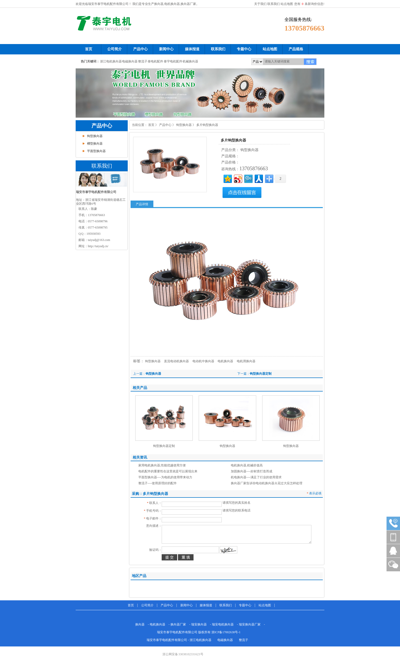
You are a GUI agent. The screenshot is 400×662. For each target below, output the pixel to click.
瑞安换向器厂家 (250, 624)
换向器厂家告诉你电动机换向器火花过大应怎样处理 (266, 483)
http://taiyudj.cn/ (98, 246)
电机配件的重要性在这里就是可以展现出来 (167, 471)
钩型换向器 (95, 136)
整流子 (142, 61)
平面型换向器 (96, 151)
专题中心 (245, 605)
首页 (151, 125)
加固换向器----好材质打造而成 (251, 471)
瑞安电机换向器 (223, 624)
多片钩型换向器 (207, 125)
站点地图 (287, 4)
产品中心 (101, 126)
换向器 (140, 624)
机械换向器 (190, 61)
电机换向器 (225, 361)
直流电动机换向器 (176, 361)
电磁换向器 (130, 61)
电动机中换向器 (203, 361)
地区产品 (139, 576)
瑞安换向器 (199, 624)
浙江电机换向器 (111, 61)
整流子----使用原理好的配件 (157, 483)
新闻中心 (186, 605)
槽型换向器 (95, 143)
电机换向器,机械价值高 (247, 465)
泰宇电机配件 (173, 61)
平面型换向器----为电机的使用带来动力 (165, 477)
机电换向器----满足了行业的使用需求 (256, 477)
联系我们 (273, 4)
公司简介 (147, 605)
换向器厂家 (178, 624)
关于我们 (260, 4)
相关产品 (140, 388)
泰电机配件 (155, 61)
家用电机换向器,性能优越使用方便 (162, 465)
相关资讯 (140, 457)
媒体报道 (206, 605)
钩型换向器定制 (261, 373)
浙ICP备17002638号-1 (226, 632)
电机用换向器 (246, 361)
